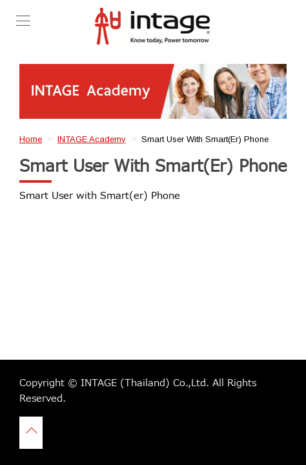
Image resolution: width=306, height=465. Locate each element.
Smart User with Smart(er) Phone (99, 196)
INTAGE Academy (91, 139)
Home (30, 139)
